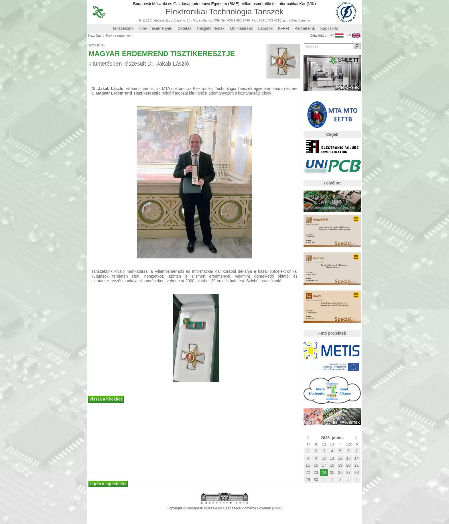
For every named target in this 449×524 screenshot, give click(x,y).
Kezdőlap (95, 35)
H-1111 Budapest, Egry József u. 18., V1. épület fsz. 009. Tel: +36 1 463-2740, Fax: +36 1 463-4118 (210, 20)
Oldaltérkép (318, 35)
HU (336, 34)
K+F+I (283, 28)
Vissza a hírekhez (106, 399)
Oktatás (184, 28)
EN (353, 34)
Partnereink (304, 28)
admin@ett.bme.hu (296, 20)
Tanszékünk (122, 28)
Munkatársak (241, 28)
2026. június (332, 437)
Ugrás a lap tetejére (108, 484)
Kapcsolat (329, 28)
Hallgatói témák (210, 28)
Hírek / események (155, 28)
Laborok (265, 28)
